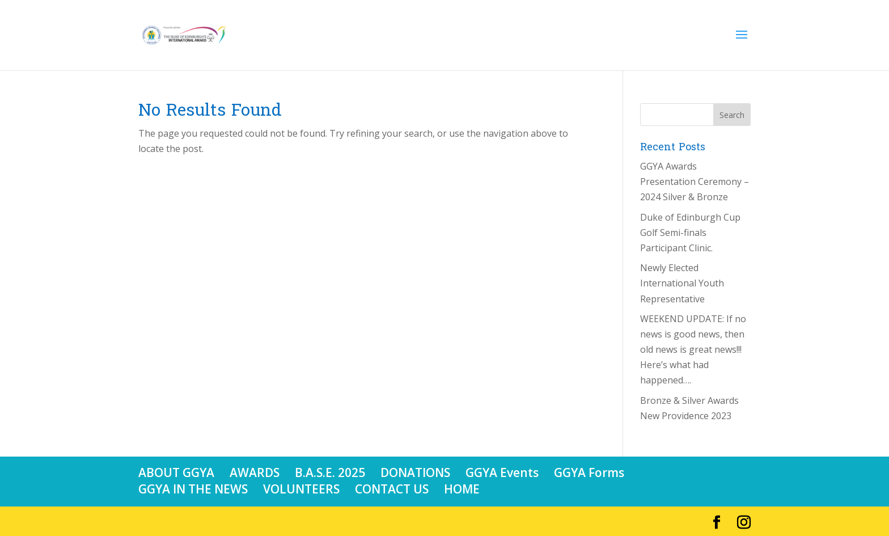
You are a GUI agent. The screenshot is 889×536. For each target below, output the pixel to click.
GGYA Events (502, 472)
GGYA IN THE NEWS (193, 489)
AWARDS (255, 472)
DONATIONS (415, 472)
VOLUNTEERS (301, 489)
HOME (462, 489)
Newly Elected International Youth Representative (682, 283)
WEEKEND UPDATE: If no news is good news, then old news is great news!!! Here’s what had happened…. (693, 350)
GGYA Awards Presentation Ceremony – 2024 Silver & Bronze (694, 181)
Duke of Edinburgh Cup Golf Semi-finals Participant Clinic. (690, 232)
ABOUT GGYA (176, 472)
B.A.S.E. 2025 (330, 472)
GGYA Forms (589, 472)
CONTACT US (392, 489)
